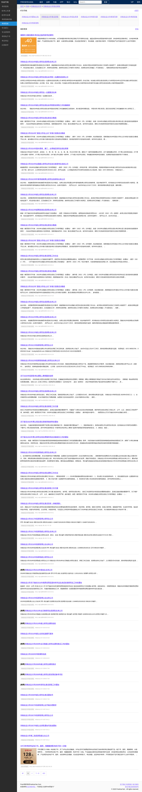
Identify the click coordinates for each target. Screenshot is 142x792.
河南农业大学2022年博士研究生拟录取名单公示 (38, 317)
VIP (132, 2)
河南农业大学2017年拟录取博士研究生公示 (36, 519)
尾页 (44, 773)
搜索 (105, 2)
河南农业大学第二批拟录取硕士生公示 (34, 736)
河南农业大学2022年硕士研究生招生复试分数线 (38, 271)
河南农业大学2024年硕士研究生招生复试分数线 (38, 118)
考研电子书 (6, 36)
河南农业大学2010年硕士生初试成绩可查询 (36, 634)
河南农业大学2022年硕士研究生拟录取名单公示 (38, 302)
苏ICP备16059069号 (132, 787)
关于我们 (123, 784)
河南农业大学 (36, 6)
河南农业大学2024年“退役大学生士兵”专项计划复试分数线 (42, 133)
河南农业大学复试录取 (51, 6)
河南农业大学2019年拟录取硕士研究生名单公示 (38, 452)
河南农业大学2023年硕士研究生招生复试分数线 (38, 225)
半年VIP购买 (24, 766)
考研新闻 (5, 6)
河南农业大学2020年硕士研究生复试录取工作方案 (39, 406)
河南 (27, 6)
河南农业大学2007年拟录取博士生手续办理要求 (38, 705)
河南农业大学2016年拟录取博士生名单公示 (36, 544)
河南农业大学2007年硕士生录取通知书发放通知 (38, 725)
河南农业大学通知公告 (30, 17)
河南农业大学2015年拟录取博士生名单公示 (36, 598)
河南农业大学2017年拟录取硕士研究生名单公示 (38, 531)
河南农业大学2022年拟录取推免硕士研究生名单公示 (40, 360)
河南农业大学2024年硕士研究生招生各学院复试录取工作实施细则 (45, 105)
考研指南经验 (7, 19)
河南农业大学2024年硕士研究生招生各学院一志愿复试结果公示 (44, 77)
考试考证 (5, 41)
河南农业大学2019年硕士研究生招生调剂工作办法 (39, 473)
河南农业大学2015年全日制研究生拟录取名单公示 (44, 611)
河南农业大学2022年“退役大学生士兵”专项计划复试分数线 (42, 286)
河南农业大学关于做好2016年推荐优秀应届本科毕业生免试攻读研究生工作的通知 (51, 583)
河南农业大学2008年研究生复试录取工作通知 (42, 685)
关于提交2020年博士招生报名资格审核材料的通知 (39, 422)
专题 (55, 2)
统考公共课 (6, 11)
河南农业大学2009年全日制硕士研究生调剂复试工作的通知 (47, 644)
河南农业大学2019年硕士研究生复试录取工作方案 (39, 488)
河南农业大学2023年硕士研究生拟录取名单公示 (38, 194)
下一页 (37, 773)
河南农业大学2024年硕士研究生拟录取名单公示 (38, 62)
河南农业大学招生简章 (69, 17)
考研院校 (5, 23)
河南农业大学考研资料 (30, 23)
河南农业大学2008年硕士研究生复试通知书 (36, 695)
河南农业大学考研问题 (89, 17)
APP (61, 2)
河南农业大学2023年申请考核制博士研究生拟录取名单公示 (42, 179)
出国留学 (5, 45)
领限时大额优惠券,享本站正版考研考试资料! (37, 35)
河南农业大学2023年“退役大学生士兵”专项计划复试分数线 (42, 240)
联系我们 (129, 784)
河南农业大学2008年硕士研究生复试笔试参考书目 (44, 674)
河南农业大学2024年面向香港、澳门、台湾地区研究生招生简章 (44, 148)
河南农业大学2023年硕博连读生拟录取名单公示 (38, 210)
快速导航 (5, 2)
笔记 (68, 2)
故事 (48, 2)
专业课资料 (6, 32)
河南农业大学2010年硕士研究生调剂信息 (40, 623)
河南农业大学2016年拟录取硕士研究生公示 (36, 557)
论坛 (75, 2)
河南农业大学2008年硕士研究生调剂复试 (40, 664)
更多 (137, 29)
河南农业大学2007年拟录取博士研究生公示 (36, 715)
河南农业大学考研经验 (128, 17)
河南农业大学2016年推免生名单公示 (38, 570)
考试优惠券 (24, 55)
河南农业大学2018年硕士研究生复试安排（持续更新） (41, 503)
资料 (138, 2)
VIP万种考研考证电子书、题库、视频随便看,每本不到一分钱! (43, 746)
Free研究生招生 (26, 2)
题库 (41, 2)
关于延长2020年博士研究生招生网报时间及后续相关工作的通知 (44, 437)
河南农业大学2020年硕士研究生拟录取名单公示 (38, 391)
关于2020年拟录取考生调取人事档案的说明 (36, 376)
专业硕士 (5, 28)
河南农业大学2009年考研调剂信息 (33, 654)
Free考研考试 (30, 787)
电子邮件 (136, 784)
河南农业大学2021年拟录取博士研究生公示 (36, 345)
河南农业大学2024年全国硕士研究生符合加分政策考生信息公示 (44, 164)
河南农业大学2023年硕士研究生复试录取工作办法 (39, 256)
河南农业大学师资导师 (109, 17)
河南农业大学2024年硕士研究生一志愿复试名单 (38, 92)
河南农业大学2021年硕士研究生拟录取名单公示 (38, 332)
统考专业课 (6, 15)
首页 (22, 6)
